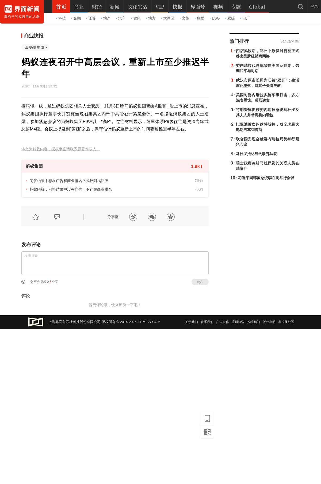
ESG (215, 18)
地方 (151, 18)
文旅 (184, 18)
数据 (199, 18)
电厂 (245, 18)
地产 (106, 18)
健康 (136, 18)
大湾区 (167, 18)
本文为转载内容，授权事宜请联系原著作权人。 (60, 149)
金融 (76, 18)
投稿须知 (253, 322)
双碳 (230, 18)
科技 (61, 18)
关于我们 (191, 322)
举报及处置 (286, 322)
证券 (91, 18)
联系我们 (207, 322)
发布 (200, 282)
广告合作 (222, 322)
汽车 (121, 18)
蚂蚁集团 (36, 47)
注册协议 (238, 322)
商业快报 (33, 36)
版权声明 (269, 322)
